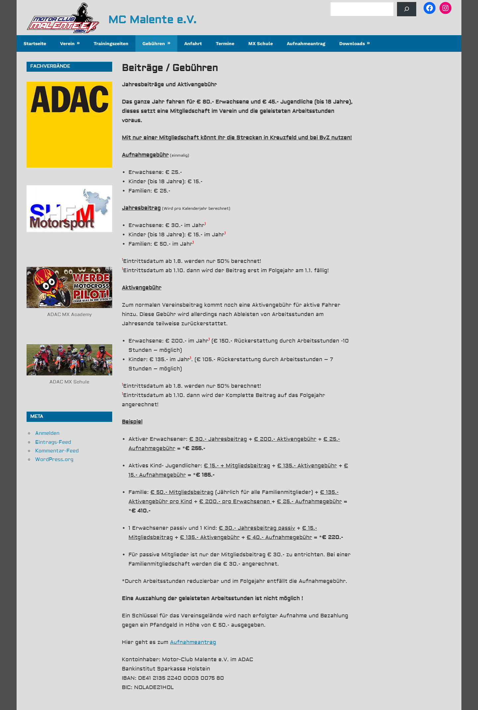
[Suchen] (406, 9)
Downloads (352, 43)
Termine (225, 43)
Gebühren (153, 43)
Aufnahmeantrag (306, 43)
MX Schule (260, 43)
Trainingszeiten (111, 43)
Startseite (35, 43)
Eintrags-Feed (53, 442)
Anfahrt (193, 43)
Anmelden (47, 433)
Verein (67, 43)
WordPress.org (54, 459)
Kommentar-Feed (57, 451)
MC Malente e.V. (152, 20)
